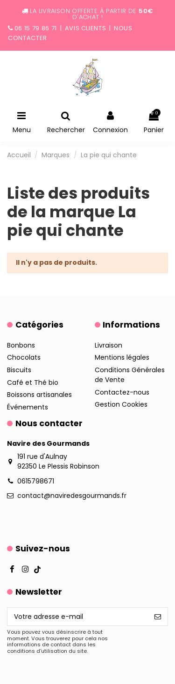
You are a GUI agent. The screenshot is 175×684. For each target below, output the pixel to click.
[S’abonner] (158, 616)
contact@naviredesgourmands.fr (71, 495)
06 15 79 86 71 (35, 28)
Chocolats (24, 357)
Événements (27, 407)
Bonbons (21, 345)
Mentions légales (122, 357)
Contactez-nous (122, 392)
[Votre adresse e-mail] (77, 616)
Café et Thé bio (32, 382)
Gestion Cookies (121, 404)
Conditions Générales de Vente (130, 374)
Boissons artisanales (39, 394)
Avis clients (85, 28)
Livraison (108, 345)
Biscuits (19, 370)
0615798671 (35, 481)
